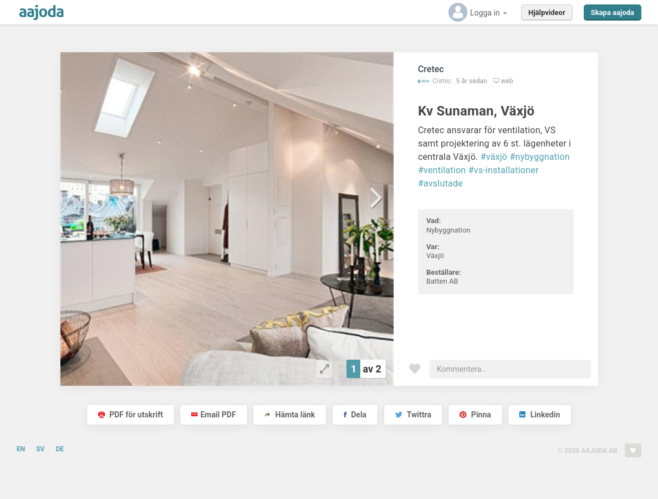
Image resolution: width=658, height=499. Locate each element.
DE (59, 449)
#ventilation (442, 170)
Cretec (431, 69)
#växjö (494, 157)
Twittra (413, 414)
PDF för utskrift (130, 414)
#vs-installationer (503, 170)
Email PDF (213, 414)
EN (21, 449)
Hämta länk (289, 414)
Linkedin (539, 414)
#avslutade (440, 183)
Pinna (475, 414)
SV (40, 449)
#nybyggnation (539, 157)
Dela (355, 414)
